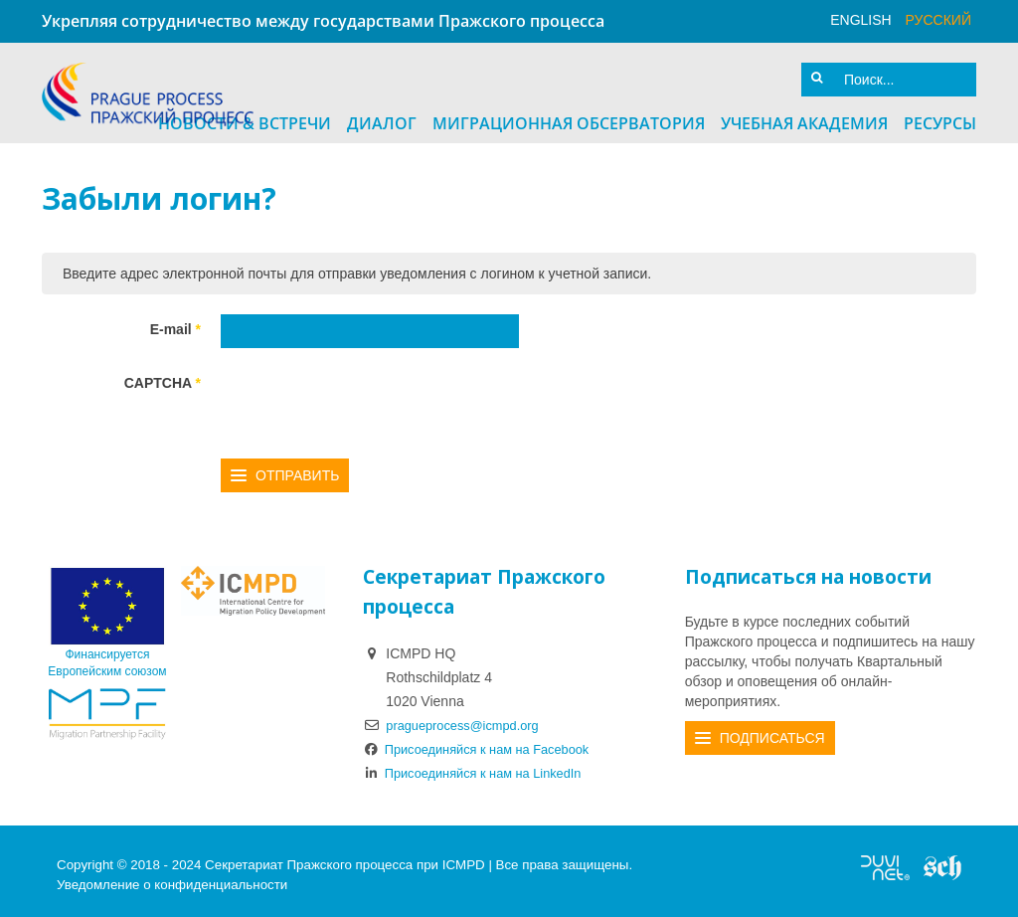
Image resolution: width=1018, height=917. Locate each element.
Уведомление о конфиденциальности (172, 876)
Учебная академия (804, 116)
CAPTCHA (162, 376)
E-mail (175, 322)
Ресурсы (940, 116)
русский (938, 20)
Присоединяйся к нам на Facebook (486, 742)
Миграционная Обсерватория (568, 116)
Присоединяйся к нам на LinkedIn (482, 766)
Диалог (382, 116)
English (860, 20)
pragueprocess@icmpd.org (469, 718)
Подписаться (772, 731)
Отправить (297, 468)
